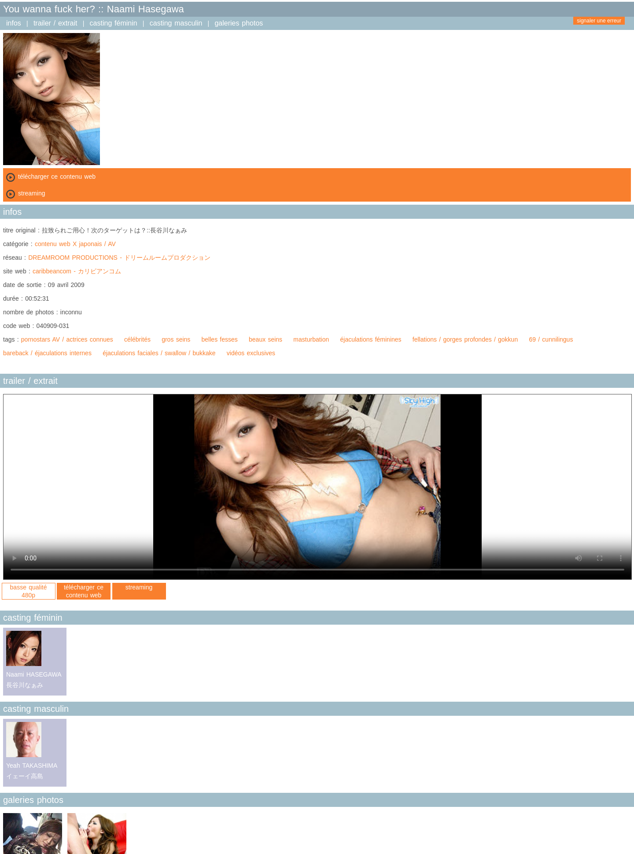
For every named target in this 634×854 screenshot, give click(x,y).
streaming (138, 587)
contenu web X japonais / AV (75, 243)
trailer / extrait (55, 23)
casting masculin (176, 23)
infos (13, 23)
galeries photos (238, 23)
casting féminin (113, 23)
